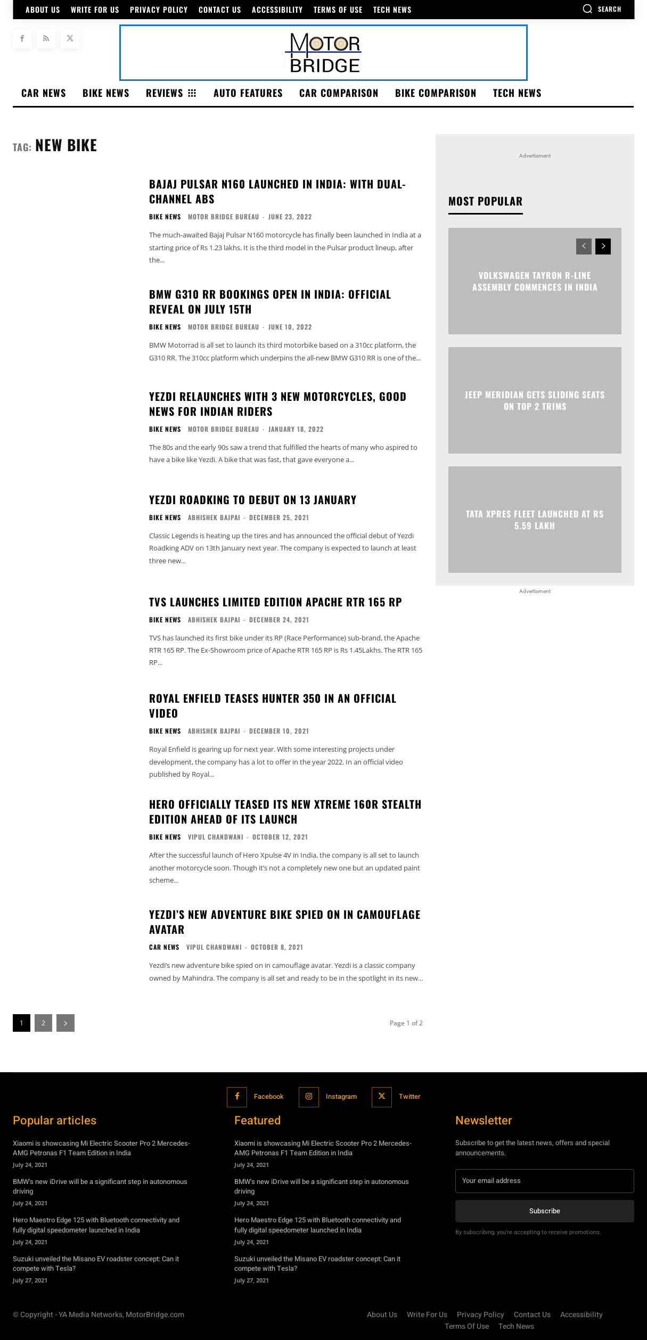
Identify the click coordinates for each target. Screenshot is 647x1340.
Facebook (267, 1097)
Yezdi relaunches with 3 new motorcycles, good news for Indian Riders (278, 403)
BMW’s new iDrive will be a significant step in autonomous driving (100, 1186)
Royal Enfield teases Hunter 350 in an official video (273, 705)
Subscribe (544, 1210)
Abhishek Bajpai (214, 517)
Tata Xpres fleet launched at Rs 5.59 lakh (535, 519)
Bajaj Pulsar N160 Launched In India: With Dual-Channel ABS (277, 191)
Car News (164, 947)
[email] (544, 1180)
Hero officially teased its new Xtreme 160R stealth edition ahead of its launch (285, 811)
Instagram (341, 1097)
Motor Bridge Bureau (223, 216)
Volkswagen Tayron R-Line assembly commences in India (535, 281)
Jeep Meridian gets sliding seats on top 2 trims (535, 400)
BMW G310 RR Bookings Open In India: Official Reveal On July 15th (270, 301)
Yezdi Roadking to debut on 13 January (253, 499)
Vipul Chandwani (215, 836)
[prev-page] (584, 246)
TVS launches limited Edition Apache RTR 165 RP (275, 602)
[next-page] (603, 246)
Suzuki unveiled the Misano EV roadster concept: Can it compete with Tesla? (96, 1263)
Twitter (411, 1097)
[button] (601, 8)
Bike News (165, 216)
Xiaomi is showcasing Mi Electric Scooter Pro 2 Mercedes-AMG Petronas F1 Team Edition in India (101, 1147)
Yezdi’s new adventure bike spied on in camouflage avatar (285, 921)
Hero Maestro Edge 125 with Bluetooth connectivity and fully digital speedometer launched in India (96, 1225)
